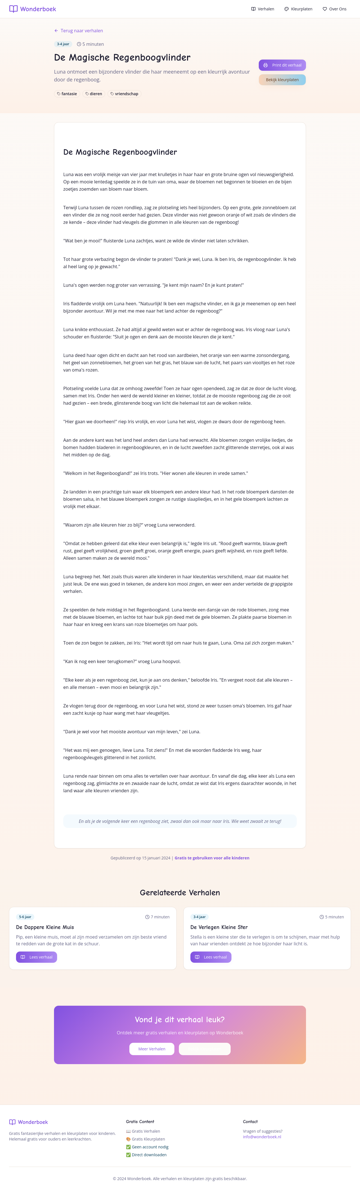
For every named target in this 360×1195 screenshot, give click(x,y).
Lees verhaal (37, 957)
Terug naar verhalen (78, 31)
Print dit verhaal (282, 65)
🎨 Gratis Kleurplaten (145, 1139)
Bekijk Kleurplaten (204, 1048)
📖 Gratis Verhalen (143, 1131)
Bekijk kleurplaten (282, 79)
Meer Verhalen (151, 1048)
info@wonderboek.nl (262, 1136)
